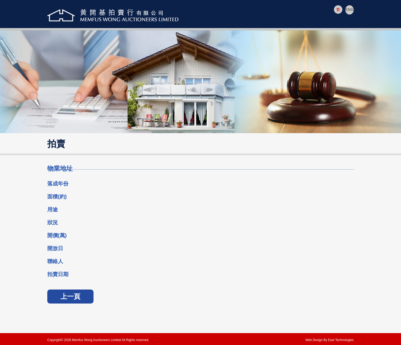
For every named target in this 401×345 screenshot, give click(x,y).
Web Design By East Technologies (329, 340)
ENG (349, 9)
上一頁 (70, 296)
